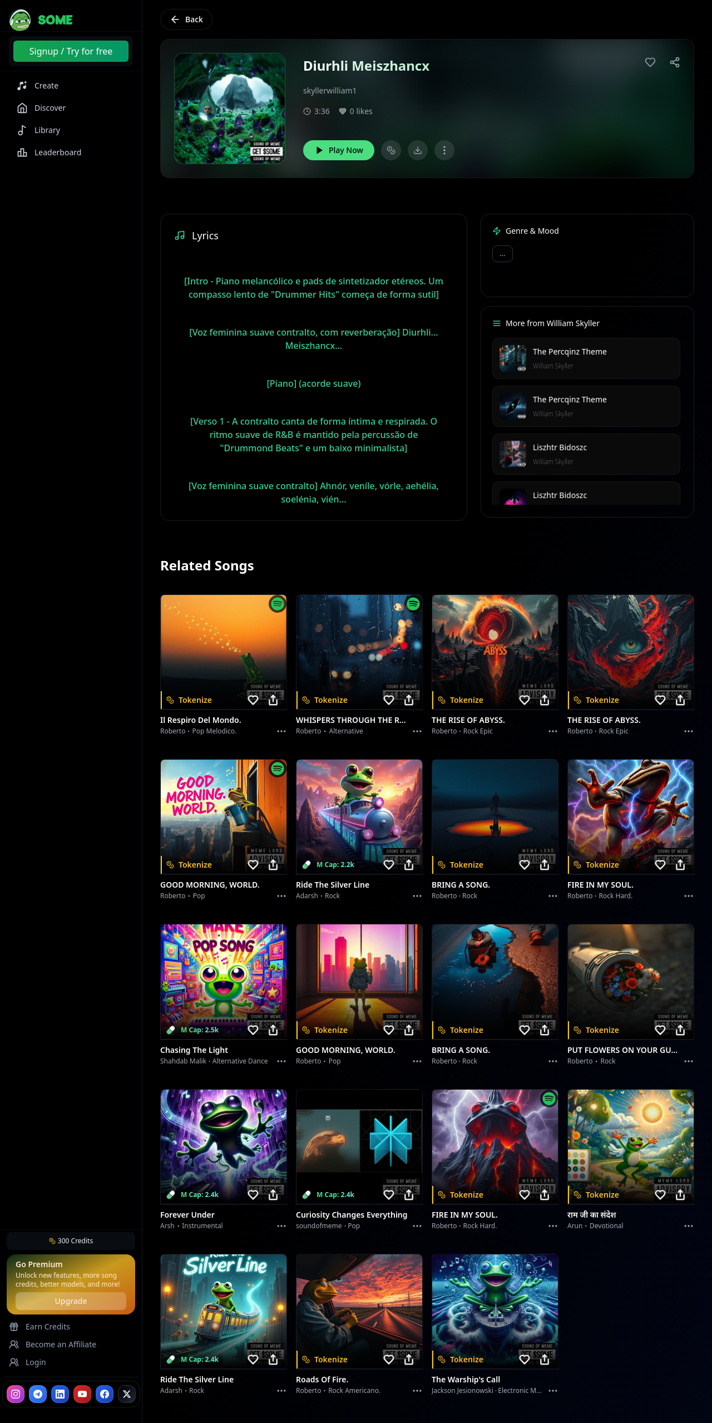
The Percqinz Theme (570, 351)
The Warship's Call (466, 1379)
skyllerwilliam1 (330, 90)
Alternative (346, 731)
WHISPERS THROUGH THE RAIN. (352, 720)
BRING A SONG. (461, 884)
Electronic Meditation (531, 1390)
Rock (332, 895)
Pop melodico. (214, 731)
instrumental (202, 1225)
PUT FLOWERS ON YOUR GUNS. (624, 1050)
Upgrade (71, 1301)
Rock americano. (354, 1390)
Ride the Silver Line (332, 884)
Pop (199, 895)
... (503, 253)
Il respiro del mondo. (200, 720)
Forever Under (187, 1214)
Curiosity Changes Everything (352, 1214)
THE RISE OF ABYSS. (468, 720)
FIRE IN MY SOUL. (600, 884)
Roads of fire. (322, 1379)
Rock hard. (615, 895)
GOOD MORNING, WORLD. (210, 884)
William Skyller (553, 366)
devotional (607, 1225)
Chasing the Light (194, 1050)
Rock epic (478, 731)
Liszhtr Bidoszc (560, 447)
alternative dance (240, 1061)
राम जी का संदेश (591, 1214)
